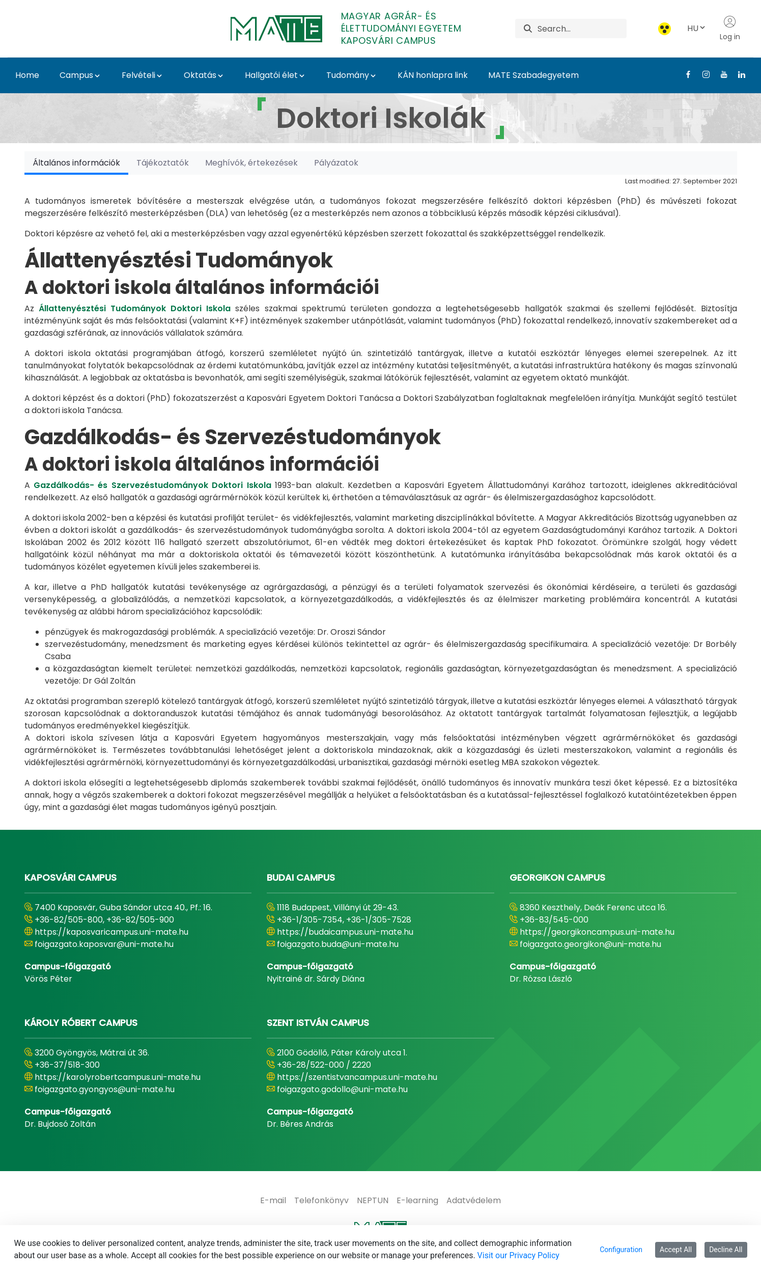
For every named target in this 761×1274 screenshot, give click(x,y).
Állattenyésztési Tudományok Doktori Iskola (135, 308)
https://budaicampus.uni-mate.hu (345, 932)
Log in (730, 28)
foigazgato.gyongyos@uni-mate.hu (105, 1089)
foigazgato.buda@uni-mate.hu (338, 944)
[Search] (582, 28)
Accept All (676, 1249)
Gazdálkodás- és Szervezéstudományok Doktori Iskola (152, 485)
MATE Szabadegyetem (533, 75)
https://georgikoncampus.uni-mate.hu (597, 932)
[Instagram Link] (702, 74)
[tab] (76, 163)
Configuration (621, 1249)
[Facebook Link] (684, 74)
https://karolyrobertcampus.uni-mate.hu (118, 1077)
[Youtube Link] (720, 74)
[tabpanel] (380, 494)
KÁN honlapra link (433, 75)
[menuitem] (273, 1200)
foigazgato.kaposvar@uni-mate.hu (104, 944)
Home (27, 75)
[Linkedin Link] (738, 74)
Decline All (725, 1249)
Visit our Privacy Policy (518, 1255)
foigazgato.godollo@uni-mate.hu (342, 1089)
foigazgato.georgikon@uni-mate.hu (590, 944)
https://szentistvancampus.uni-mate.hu (357, 1077)
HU (697, 28)
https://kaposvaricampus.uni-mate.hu (111, 932)
